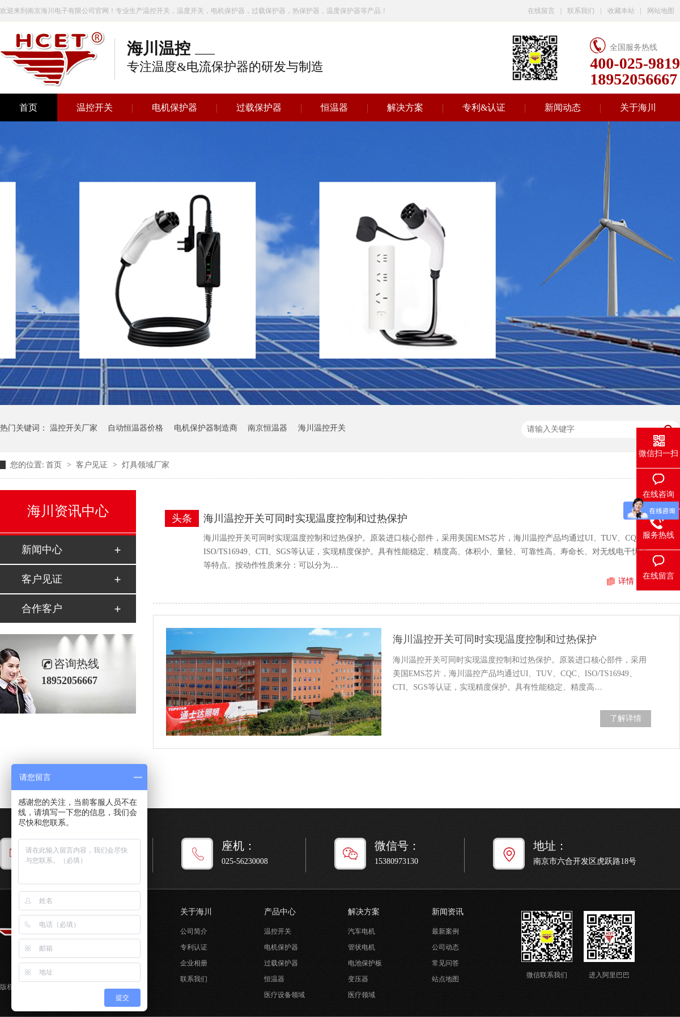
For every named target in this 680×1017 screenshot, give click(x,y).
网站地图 (660, 11)
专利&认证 (483, 107)
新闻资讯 (448, 912)
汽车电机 (361, 931)
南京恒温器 (267, 428)
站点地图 (445, 979)
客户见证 (93, 465)
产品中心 (280, 912)
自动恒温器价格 (135, 428)
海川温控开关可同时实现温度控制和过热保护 (305, 518)
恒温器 (334, 107)
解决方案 (405, 107)
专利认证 (193, 947)
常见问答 (445, 963)
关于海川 (638, 107)
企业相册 (193, 963)
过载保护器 (259, 107)
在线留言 (541, 11)
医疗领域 (361, 995)
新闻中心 (42, 549)
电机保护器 (174, 107)
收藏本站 (621, 11)
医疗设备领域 (284, 995)
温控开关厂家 (73, 428)
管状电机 (361, 947)
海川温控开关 (322, 428)
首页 (55, 465)
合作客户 (42, 608)
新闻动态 (563, 107)
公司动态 (445, 947)
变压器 (358, 979)
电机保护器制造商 (205, 428)
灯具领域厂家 (145, 465)
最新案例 (445, 931)
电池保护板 (365, 963)
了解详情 (625, 718)
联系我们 (580, 11)
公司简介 (193, 931)
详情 (626, 581)
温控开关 (94, 107)
